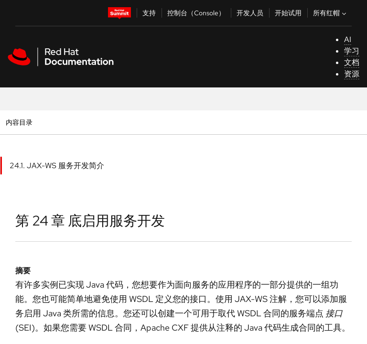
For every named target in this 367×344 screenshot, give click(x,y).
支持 (149, 13)
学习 (351, 51)
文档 (351, 62)
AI (347, 39)
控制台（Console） (196, 13)
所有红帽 (330, 13)
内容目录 (18, 122)
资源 (351, 74)
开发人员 (250, 13)
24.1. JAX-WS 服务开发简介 (57, 166)
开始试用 (288, 13)
